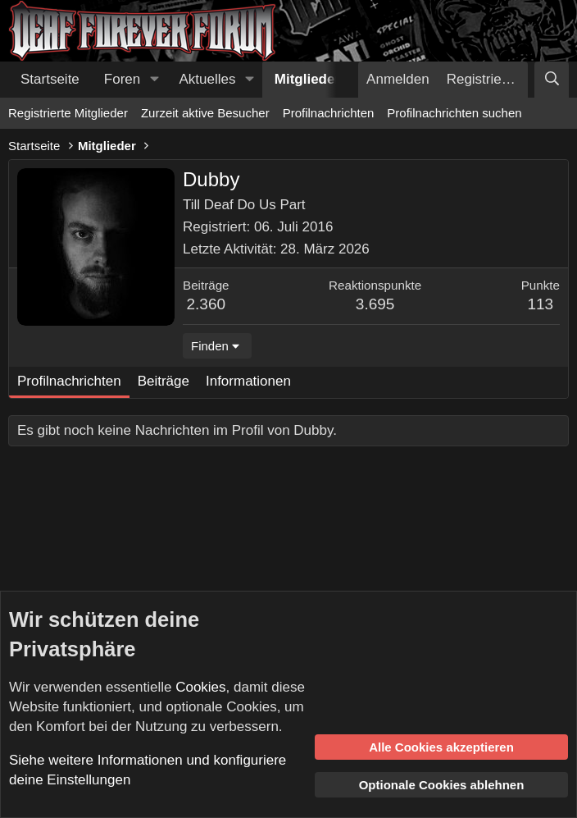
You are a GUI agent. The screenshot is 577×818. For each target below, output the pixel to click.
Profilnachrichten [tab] (69, 381)
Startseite (50, 79)
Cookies (200, 687)
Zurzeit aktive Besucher (205, 113)
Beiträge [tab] (163, 381)
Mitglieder (307, 79)
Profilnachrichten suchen (454, 113)
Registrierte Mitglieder (68, 113)
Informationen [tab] (248, 381)
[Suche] (551, 80)
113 (540, 304)
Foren (122, 79)
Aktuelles (207, 79)
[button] (154, 80)
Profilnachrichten (329, 113)
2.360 (206, 304)
